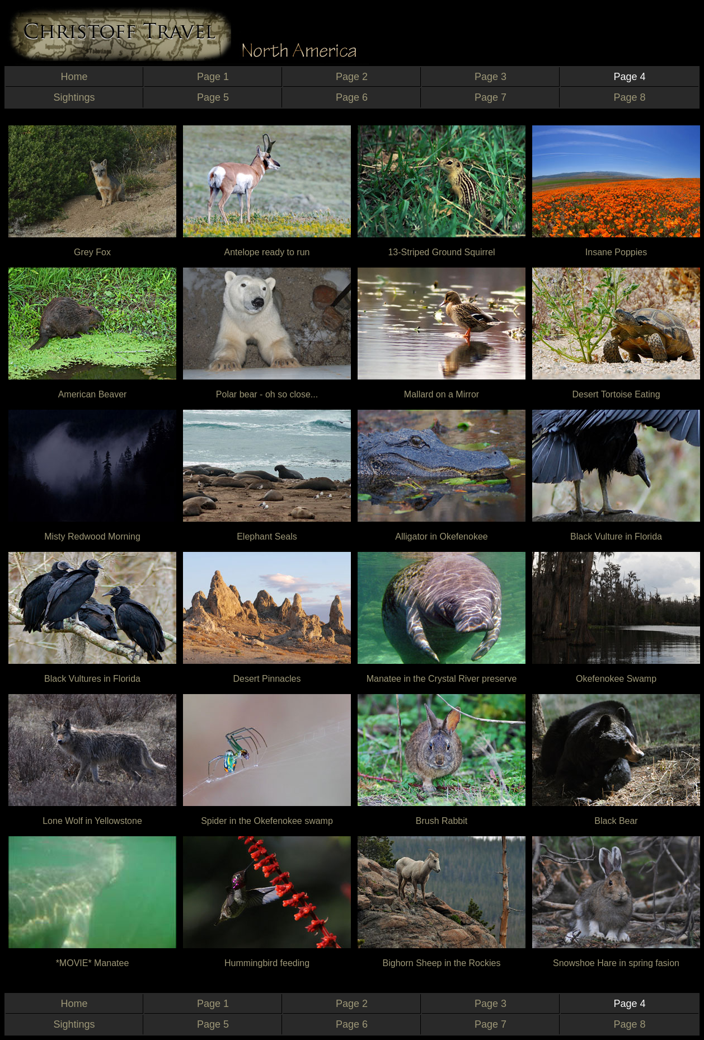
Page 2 (352, 76)
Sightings (74, 97)
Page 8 (629, 97)
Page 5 (213, 97)
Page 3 (490, 76)
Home (73, 76)
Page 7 (490, 97)
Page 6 (352, 97)
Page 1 (213, 76)
